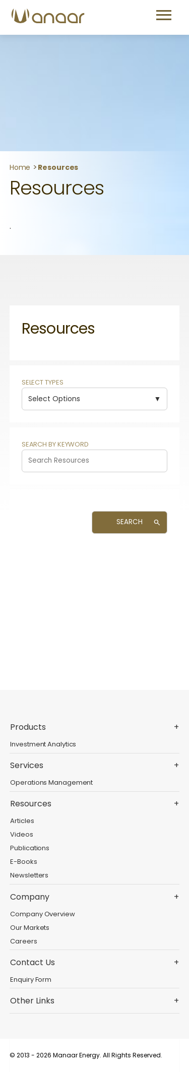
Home (20, 167)
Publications (29, 848)
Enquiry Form (30, 979)
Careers (23, 941)
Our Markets (29, 927)
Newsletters (29, 875)
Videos (21, 834)
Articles (22, 821)
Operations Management (51, 782)
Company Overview (42, 914)
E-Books (23, 861)
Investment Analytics (43, 744)
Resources (58, 167)
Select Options (54, 399)
